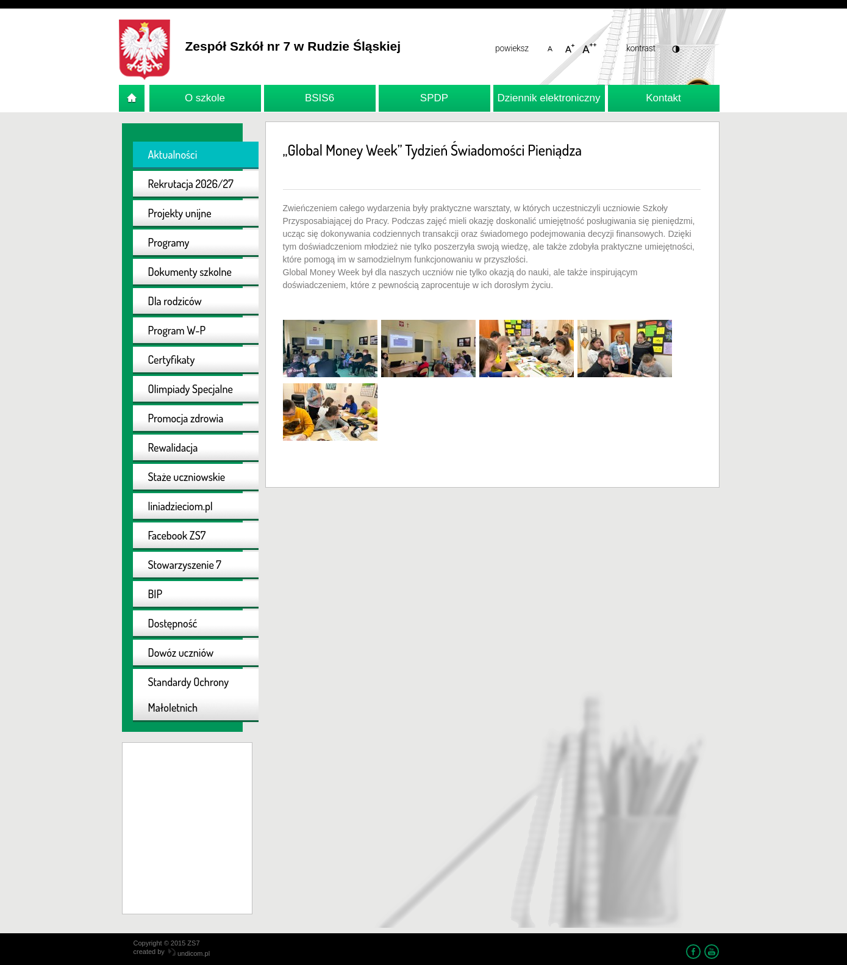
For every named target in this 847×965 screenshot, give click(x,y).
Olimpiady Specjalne (190, 389)
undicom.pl (189, 953)
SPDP (434, 98)
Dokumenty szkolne (190, 271)
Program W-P (177, 330)
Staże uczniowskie (187, 476)
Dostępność (173, 623)
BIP (155, 594)
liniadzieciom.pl (180, 506)
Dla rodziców (175, 301)
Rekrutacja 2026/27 (191, 183)
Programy (169, 242)
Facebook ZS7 (177, 535)
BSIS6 (319, 98)
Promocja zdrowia (186, 418)
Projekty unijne (180, 213)
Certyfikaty (171, 359)
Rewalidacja (173, 447)
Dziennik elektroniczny (548, 98)
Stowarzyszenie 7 (184, 564)
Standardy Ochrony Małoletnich (188, 694)
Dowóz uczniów (181, 652)
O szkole (205, 98)
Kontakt (663, 98)
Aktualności (173, 154)
